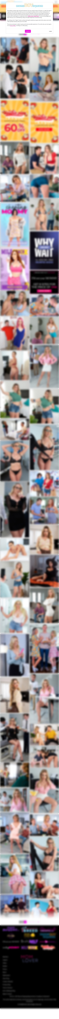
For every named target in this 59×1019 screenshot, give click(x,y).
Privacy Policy (13, 25)
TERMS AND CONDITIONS (33, 16)
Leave (50, 31)
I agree (28, 31)
